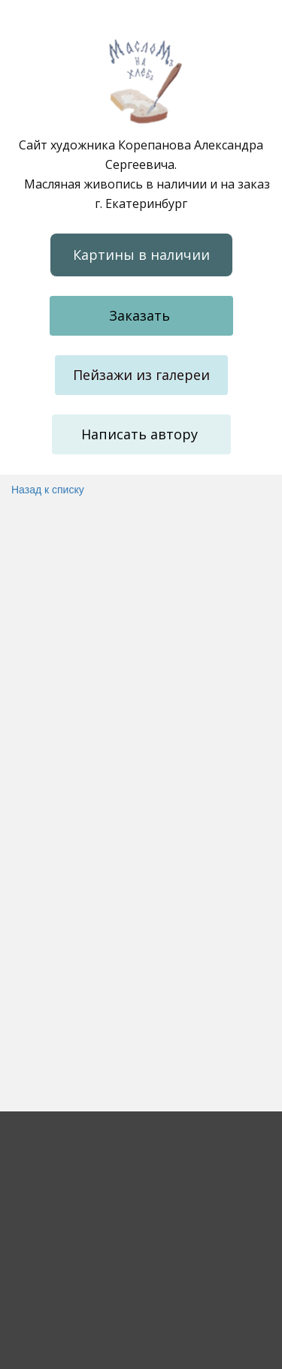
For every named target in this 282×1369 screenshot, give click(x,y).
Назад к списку (47, 490)
